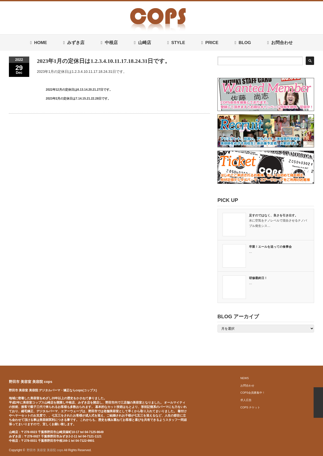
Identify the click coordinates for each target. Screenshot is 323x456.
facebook (311, 450)
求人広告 (246, 400)
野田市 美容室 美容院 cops (30, 382)
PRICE (209, 42)
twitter (303, 450)
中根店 (109, 42)
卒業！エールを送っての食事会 (270, 246)
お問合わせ (280, 42)
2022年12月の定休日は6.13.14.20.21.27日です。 (79, 89)
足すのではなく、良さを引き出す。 (273, 215)
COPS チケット (250, 407)
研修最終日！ (258, 278)
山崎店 (142, 42)
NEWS (244, 378)
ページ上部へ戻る (318, 402)
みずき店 (74, 42)
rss (295, 450)
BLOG (242, 42)
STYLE (176, 42)
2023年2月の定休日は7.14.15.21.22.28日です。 (78, 98)
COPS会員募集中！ (252, 392)
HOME (38, 42)
